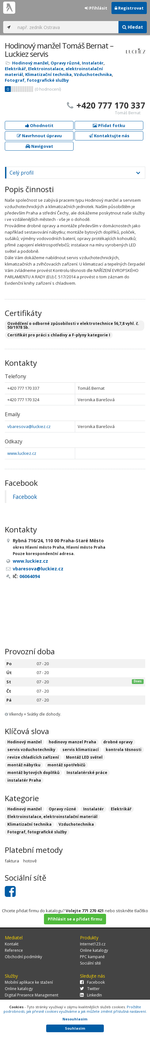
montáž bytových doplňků (33, 772)
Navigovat (39, 146)
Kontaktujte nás (109, 136)
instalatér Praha (24, 780)
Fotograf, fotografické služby (37, 80)
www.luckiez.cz (21, 453)
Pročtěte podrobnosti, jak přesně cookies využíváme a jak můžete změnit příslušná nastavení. (75, 1009)
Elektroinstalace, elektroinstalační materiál (52, 816)
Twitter (90, 988)
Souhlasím (75, 1028)
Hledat (132, 27)
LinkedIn (91, 995)
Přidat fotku (109, 125)
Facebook (25, 496)
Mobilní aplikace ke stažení (29, 982)
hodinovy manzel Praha (72, 742)
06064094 (29, 576)
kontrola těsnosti (123, 749)
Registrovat (129, 8)
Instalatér (93, 63)
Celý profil (21, 172)
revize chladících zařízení (33, 757)
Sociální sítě (90, 963)
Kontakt (11, 944)
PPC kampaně (92, 956)
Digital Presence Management (31, 995)
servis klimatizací (80, 749)
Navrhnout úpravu (39, 136)
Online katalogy (94, 950)
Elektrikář (15, 68)
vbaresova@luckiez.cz (29, 426)
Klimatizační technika (48, 74)
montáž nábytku (23, 765)
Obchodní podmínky (23, 956)
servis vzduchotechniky (31, 749)
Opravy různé (65, 63)
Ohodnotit (39, 125)
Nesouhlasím (74, 1019)
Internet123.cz (92, 944)
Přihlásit (96, 8)
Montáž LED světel (84, 757)
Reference (14, 950)
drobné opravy (118, 742)
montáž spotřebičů (66, 765)
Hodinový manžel (30, 63)
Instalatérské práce (87, 772)
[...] (66, 27)
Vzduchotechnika (93, 74)
